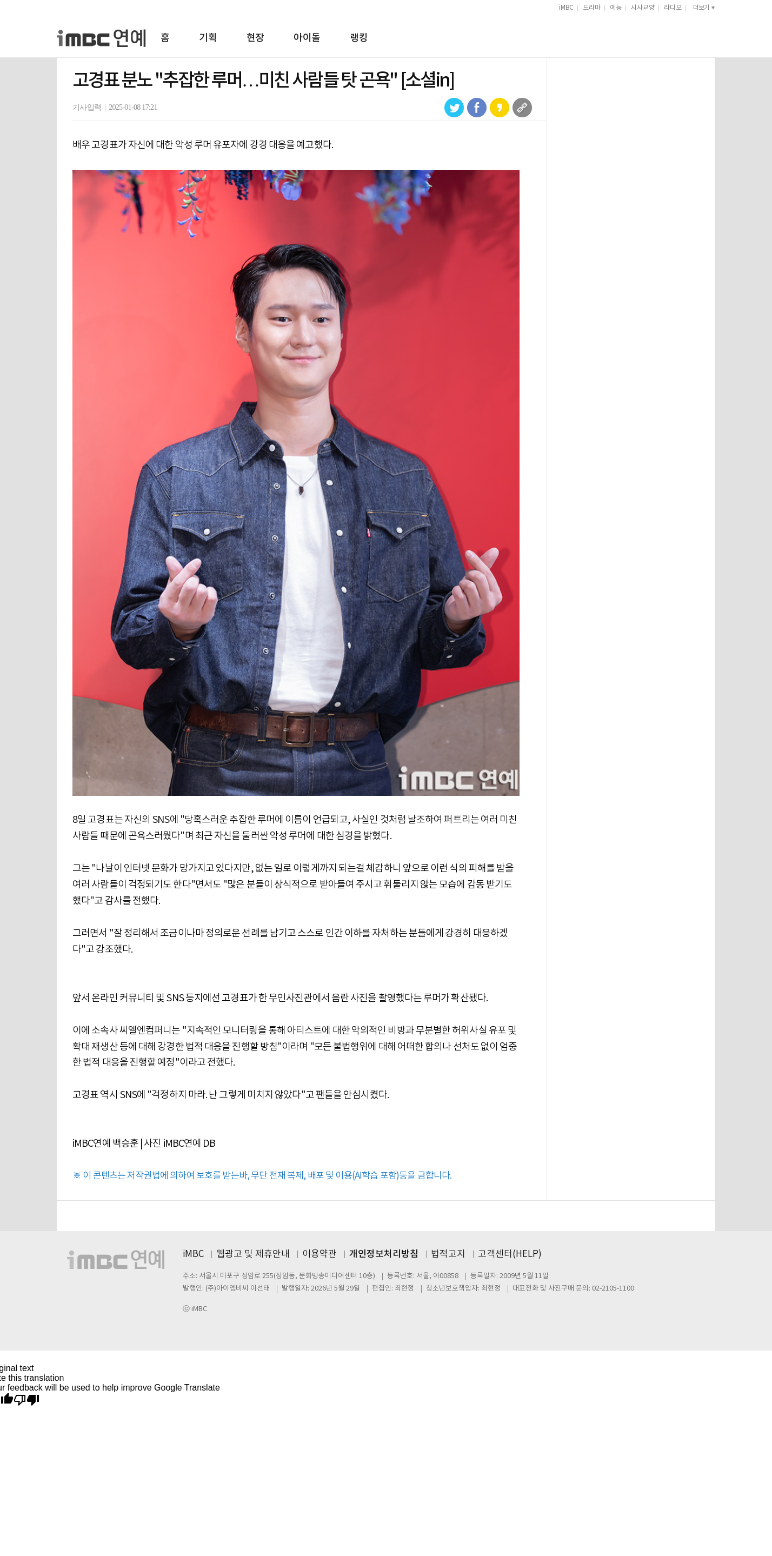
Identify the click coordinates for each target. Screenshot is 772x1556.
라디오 (673, 7)
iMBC (566, 7)
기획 (208, 38)
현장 (255, 38)
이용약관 (319, 1254)
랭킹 (359, 38)
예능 (616, 7)
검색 (710, 36)
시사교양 (643, 7)
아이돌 (307, 38)
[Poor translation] (26, 1400)
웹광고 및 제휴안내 (253, 1254)
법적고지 (448, 1254)
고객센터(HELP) (510, 1254)
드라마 (592, 7)
